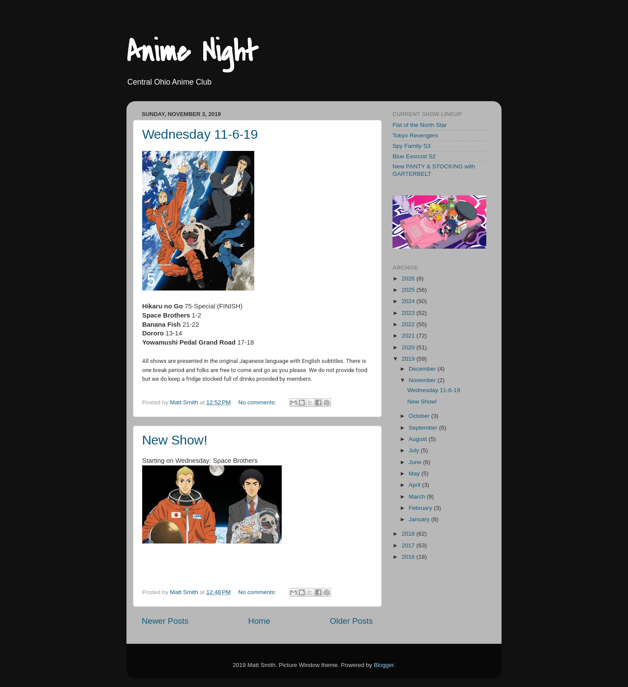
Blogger (384, 665)
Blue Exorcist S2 (414, 156)
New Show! (175, 440)
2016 (409, 557)
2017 (409, 545)
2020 (409, 347)
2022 (409, 324)
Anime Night (192, 51)
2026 (409, 278)
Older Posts (351, 620)
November (423, 380)
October (420, 416)
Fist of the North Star (419, 125)
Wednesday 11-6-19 (200, 134)
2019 (409, 358)
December (423, 369)
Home (259, 620)
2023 (409, 313)
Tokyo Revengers (415, 135)
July (415, 450)
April (415, 485)
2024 (409, 301)
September (424, 427)
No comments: (258, 402)
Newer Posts (165, 620)
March (418, 496)
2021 (409, 335)
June (416, 462)
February (421, 508)
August (419, 439)
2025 (409, 290)
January (420, 519)
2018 (409, 533)
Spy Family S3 (411, 146)
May (415, 473)
